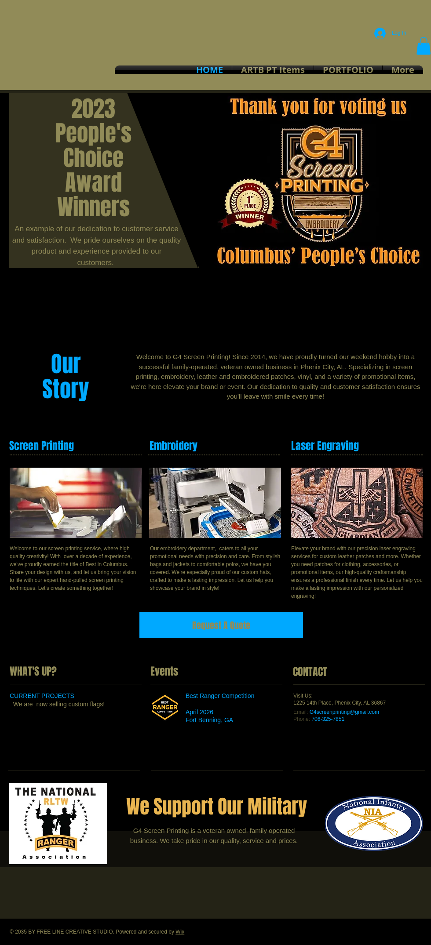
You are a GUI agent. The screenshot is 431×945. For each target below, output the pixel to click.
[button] (423, 46)
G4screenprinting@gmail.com (344, 712)
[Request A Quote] (221, 625)
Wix (179, 932)
